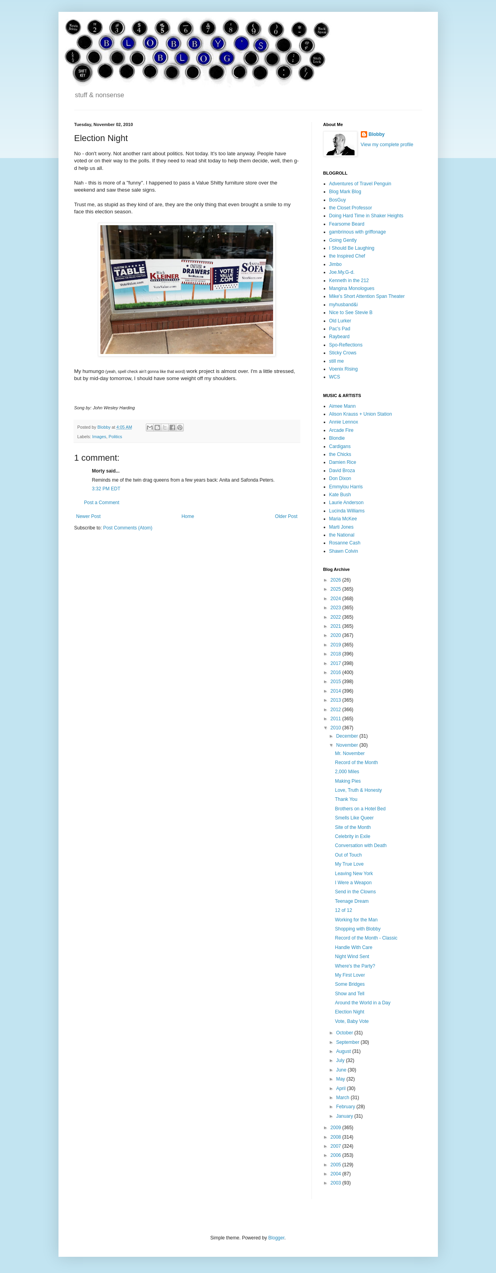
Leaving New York (354, 873)
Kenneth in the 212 (349, 280)
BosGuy (337, 200)
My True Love (349, 864)
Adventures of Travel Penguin (360, 183)
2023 (336, 607)
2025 (336, 589)
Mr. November (349, 753)
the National (342, 535)
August (344, 1051)
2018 (336, 654)
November (347, 745)
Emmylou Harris (346, 487)
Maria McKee (343, 519)
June (341, 1070)
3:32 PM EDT (106, 488)
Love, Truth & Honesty (358, 790)
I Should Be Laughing (352, 248)
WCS (334, 377)
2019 (336, 645)
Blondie (337, 438)
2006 (336, 1155)
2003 (336, 1183)
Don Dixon (340, 478)
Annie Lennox (343, 422)
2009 (336, 1127)
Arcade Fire (341, 430)
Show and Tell (349, 993)
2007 (336, 1146)
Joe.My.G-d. (342, 272)
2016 (336, 672)
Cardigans (340, 446)
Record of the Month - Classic (366, 938)
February (346, 1106)
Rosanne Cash (344, 543)
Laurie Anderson (346, 502)
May (341, 1079)
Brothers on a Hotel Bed (360, 809)
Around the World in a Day (362, 1003)
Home (187, 516)
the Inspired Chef (347, 256)
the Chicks (340, 454)
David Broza (342, 470)
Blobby (377, 134)
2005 (336, 1165)
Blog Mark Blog (345, 191)
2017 (336, 663)
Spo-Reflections (346, 345)
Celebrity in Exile (352, 836)
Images (99, 436)
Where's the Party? (355, 966)
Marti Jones (341, 527)
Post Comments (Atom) (128, 528)
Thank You (346, 799)
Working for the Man (356, 920)
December (347, 736)
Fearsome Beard (346, 224)
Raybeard (339, 336)
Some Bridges (349, 984)
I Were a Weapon (353, 882)
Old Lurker (340, 321)
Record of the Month (356, 762)
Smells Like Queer (354, 818)
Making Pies (347, 781)
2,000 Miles (347, 771)
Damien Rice (342, 462)
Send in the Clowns (355, 891)
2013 (336, 700)
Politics (115, 436)
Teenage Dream (351, 901)
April (341, 1088)
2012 (336, 709)
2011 (336, 718)
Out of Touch (348, 855)
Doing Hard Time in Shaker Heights (366, 215)
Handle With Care (353, 947)
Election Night (349, 1012)
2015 (336, 681)
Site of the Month (353, 827)
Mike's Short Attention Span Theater (367, 296)
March (343, 1097)
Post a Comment (101, 502)
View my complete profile (387, 144)
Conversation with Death (361, 845)
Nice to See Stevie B (351, 312)
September (348, 1042)
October (345, 1033)
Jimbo (335, 264)
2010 (336, 728)
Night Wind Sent (352, 956)
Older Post (286, 516)
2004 (336, 1174)
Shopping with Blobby (357, 929)
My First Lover (350, 975)
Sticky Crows (342, 353)
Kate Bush (340, 494)
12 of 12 (343, 910)
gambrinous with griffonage (357, 232)
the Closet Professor (350, 208)
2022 (336, 617)
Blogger (276, 1238)
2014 (336, 691)
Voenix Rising (343, 369)
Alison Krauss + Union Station (360, 414)
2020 (336, 635)
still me (336, 361)
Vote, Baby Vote (351, 1021)
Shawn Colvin (343, 551)
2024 (336, 598)
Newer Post (88, 516)
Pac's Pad (340, 328)
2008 (336, 1137)
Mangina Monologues (352, 288)
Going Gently (343, 240)
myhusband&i (343, 304)
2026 (336, 580)
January (345, 1116)
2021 (336, 626)
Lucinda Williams (347, 511)
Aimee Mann (342, 406)
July (341, 1060)
